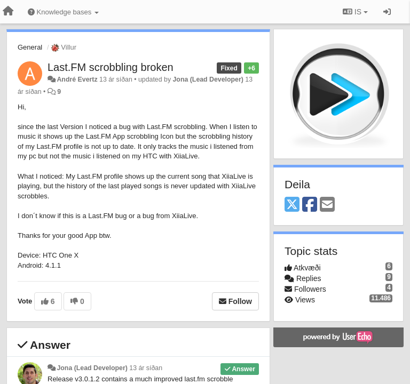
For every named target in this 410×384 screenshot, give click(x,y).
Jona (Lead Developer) (208, 79)
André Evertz (77, 79)
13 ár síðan (145, 368)
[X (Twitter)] (292, 205)
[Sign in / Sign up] (387, 12)
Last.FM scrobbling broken (111, 67)
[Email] (327, 205)
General (30, 47)
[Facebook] (309, 205)
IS (355, 11)
